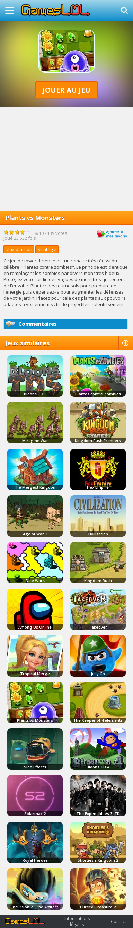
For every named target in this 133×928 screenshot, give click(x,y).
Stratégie (46, 249)
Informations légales (77, 921)
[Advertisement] (66, 159)
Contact (118, 922)
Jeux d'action (19, 249)
